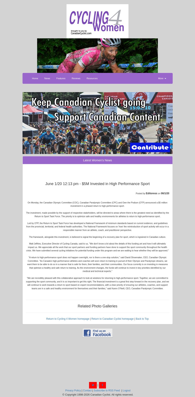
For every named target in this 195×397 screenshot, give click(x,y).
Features (60, 78)
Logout (127, 390)
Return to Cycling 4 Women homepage (67, 318)
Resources (92, 78)
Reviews (76, 78)
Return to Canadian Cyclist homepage (112, 318)
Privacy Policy (73, 390)
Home (35, 78)
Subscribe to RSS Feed (107, 390)
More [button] (162, 78)
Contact (87, 390)
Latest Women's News (97, 160)
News (47, 78)
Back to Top (142, 318)
